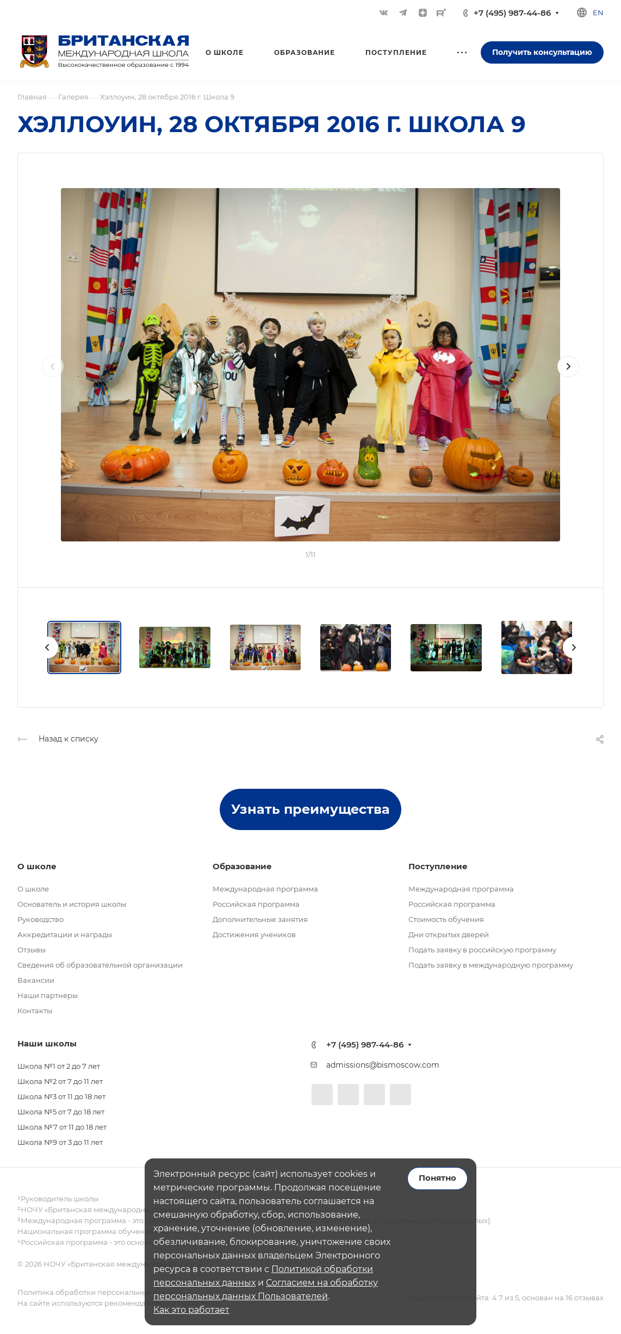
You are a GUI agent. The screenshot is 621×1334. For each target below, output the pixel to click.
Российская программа (256, 904)
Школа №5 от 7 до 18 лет (60, 1111)
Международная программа (265, 888)
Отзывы (31, 949)
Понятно (437, 1178)
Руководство (40, 919)
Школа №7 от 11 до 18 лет (62, 1127)
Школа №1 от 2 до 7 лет (58, 1066)
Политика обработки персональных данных (99, 1292)
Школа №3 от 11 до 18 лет (61, 1096)
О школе (33, 888)
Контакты (34, 1010)
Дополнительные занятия (260, 919)
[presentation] (53, 377)
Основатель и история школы (71, 904)
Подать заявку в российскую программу (482, 949)
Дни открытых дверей (448, 934)
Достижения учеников (254, 934)
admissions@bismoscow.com (382, 1065)
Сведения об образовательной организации (100, 965)
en (598, 12)
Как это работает (191, 1310)
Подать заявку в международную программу (490, 965)
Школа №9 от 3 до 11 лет (60, 1142)
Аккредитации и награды (64, 934)
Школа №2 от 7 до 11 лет (60, 1081)
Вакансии (35, 980)
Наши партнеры (47, 995)
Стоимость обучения (446, 919)
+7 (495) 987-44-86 (512, 13)
